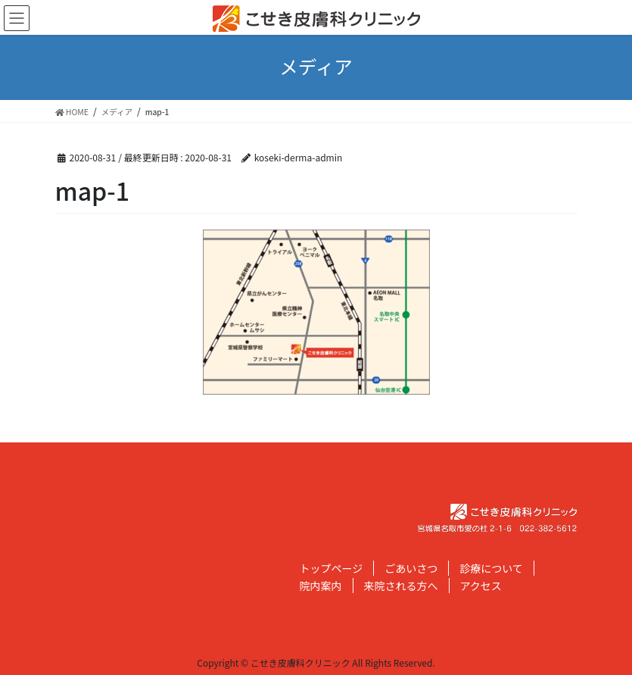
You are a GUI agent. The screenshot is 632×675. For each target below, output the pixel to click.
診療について (491, 568)
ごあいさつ (410, 568)
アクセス (481, 585)
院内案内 (321, 585)
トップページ (331, 568)
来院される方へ (401, 585)
